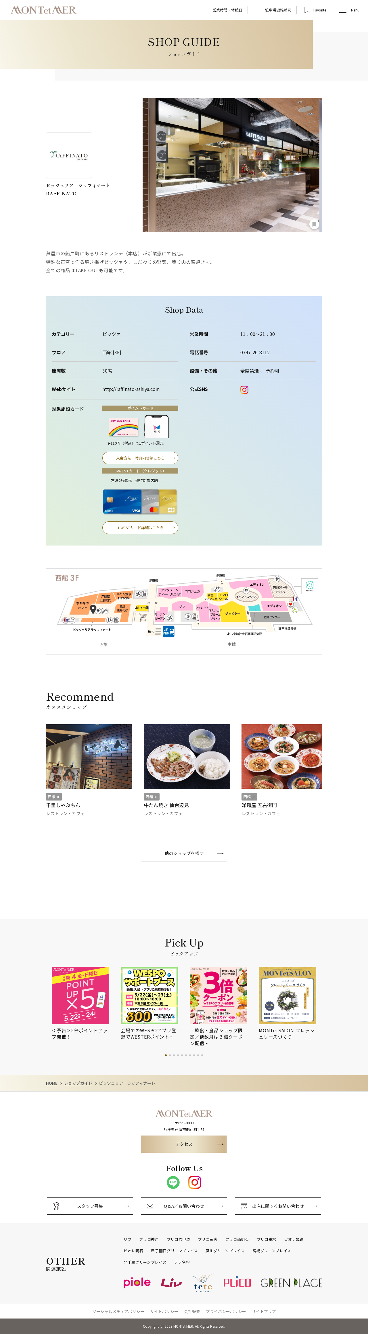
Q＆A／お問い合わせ (184, 1206)
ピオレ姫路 (294, 1239)
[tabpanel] (86, 1003)
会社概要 (192, 1311)
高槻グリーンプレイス (272, 1250)
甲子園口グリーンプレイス (174, 1250)
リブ (127, 1239)
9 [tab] (198, 1055)
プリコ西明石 (237, 1239)
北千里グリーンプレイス (145, 1262)
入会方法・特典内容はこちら (140, 458)
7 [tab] (190, 1055)
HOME (51, 1083)
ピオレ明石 (133, 1250)
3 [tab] (174, 1055)
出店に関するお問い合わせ (278, 1206)
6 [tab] (186, 1055)
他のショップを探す (184, 853)
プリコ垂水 (266, 1239)
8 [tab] (194, 1055)
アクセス (184, 1144)
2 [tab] (170, 1055)
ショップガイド (78, 1083)
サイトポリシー (164, 1311)
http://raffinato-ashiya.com (131, 388)
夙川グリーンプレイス (225, 1250)
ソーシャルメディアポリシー (118, 1311)
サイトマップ (264, 1311)
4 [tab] (178, 1055)
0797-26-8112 (255, 352)
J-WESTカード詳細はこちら (140, 527)
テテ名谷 (182, 1262)
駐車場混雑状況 (278, 10)
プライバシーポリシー (226, 1311)
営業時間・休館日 (227, 10)
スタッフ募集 (90, 1206)
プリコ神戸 (149, 1239)
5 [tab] (182, 1055)
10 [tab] (202, 1055)
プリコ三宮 (207, 1239)
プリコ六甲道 (178, 1239)
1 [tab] (166, 1055)
